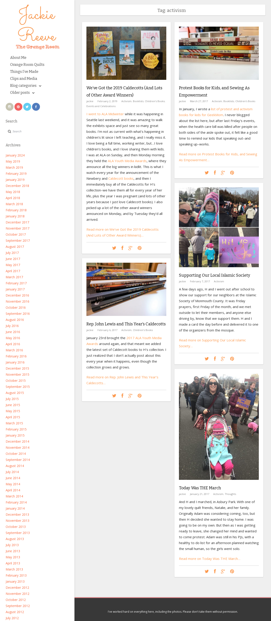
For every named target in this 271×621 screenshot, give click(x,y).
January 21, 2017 (199, 494)
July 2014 (12, 472)
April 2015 (13, 417)
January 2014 (15, 508)
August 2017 (15, 246)
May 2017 (13, 265)
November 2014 (17, 447)
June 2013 (13, 551)
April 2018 (13, 198)
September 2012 (18, 606)
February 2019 (16, 173)
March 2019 (14, 167)
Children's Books (155, 101)
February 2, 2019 (107, 101)
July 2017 (12, 253)
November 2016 (17, 301)
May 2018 (13, 192)
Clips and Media (23, 78)
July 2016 (12, 326)
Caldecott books (121, 178)
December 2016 (17, 295)
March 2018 (14, 204)
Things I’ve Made (24, 71)
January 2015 (15, 435)
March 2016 (14, 350)
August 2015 (15, 393)
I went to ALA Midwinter (105, 114)
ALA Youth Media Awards (127, 161)
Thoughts (230, 494)
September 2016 (18, 313)
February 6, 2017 (107, 330)
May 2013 (13, 557)
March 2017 (14, 277)
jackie (89, 101)
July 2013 (12, 545)
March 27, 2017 (199, 101)
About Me (18, 57)
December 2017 (17, 222)
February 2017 (16, 283)
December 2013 (17, 514)
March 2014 (14, 496)
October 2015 (16, 380)
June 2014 (13, 478)
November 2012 (17, 593)
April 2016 (13, 344)
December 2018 (17, 186)
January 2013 (15, 581)
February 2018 (16, 210)
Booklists (138, 101)
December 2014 (17, 441)
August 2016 (15, 319)
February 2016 (16, 356)
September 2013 (18, 533)
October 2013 (16, 526)
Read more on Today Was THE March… (209, 558)
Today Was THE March (200, 487)
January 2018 (15, 216)
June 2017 (13, 259)
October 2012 (16, 600)
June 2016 (13, 332)
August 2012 (15, 612)
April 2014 (13, 490)
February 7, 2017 (200, 281)
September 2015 (18, 386)
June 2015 (13, 405)
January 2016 (15, 362)
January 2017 (15, 289)
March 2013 (14, 569)
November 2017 (17, 228)
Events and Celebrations (101, 106)
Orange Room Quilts (27, 64)
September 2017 (18, 240)
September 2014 (18, 460)
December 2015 (17, 368)
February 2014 (16, 502)
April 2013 (13, 563)
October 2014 (16, 453)
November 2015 (17, 374)
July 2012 (12, 618)
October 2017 (16, 234)
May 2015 (13, 411)
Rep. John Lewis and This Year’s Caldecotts (126, 324)
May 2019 (13, 161)
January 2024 (15, 155)
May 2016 (13, 338)
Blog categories (25, 85)
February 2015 (16, 429)
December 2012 (17, 587)
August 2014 (15, 466)
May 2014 (13, 484)
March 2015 (14, 423)
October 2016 (16, 307)
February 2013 (16, 575)
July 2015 (12, 399)
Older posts (22, 92)
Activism (126, 101)
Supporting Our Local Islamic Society (214, 275)
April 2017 (13, 271)
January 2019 (15, 179)
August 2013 (15, 539)
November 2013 (17, 520)
